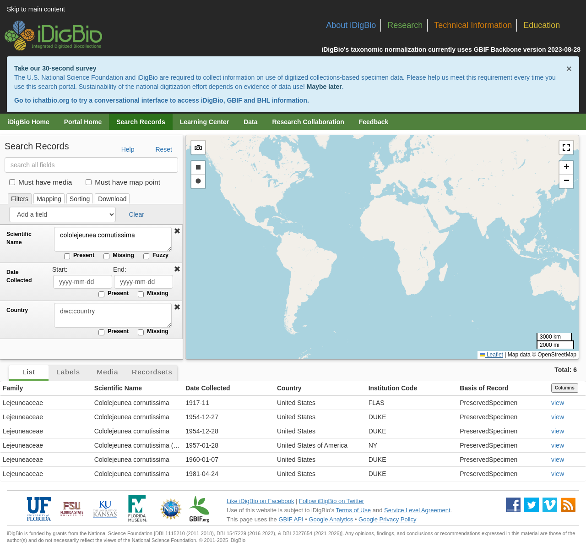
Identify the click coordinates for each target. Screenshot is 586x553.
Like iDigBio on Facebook (260, 501)
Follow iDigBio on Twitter (331, 501)
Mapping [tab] (49, 199)
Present (79, 255)
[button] (177, 231)
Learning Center (204, 122)
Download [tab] (112, 199)
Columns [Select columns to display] (565, 387)
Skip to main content (36, 9)
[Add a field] (62, 214)
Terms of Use (353, 510)
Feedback (374, 122)
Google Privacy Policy (387, 519)
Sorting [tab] (80, 199)
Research (405, 25)
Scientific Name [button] (118, 388)
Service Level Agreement (417, 510)
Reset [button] (163, 149)
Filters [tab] (19, 199)
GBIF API (290, 519)
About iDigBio (351, 25)
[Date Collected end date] (143, 282)
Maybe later (324, 86)
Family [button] (13, 388)
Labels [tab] (68, 372)
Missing (118, 255)
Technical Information (473, 25)
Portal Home (83, 122)
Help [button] (128, 149)
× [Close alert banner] (569, 68)
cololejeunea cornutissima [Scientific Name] (112, 239)
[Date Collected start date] (82, 282)
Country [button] (289, 388)
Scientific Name (19, 238)
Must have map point (123, 182)
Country (17, 310)
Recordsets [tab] (152, 372)
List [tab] (28, 372)
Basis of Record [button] (484, 388)
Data (250, 122)
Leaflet (491, 354)
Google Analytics (331, 519)
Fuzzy (155, 255)
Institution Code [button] (393, 388)
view (557, 402)
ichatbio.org (51, 100)
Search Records (140, 122)
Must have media (40, 182)
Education (541, 25)
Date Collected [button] (207, 388)
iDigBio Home (28, 122)
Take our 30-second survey (55, 68)
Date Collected (19, 276)
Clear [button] (136, 214)
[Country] (112, 315)
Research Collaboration (308, 122)
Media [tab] (107, 372)
